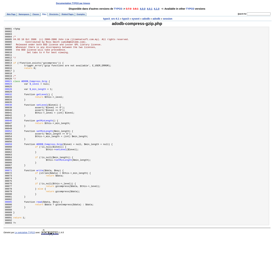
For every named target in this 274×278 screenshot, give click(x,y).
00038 (8, 120)
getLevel (41, 107)
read (39, 236)
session (167, 18)
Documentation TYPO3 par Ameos (73, 3)
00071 (8, 199)
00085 (8, 236)
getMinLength (44, 139)
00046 (8, 139)
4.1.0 (156, 8)
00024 (8, 95)
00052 (8, 152)
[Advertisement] (206, 3)
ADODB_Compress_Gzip (34, 92)
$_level (34, 95)
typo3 (125, 18)
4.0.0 (142, 8)
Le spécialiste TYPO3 (25, 272)
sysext (135, 18)
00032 (8, 107)
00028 (8, 101)
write (39, 199)
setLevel (41, 120)
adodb (146, 18)
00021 (8, 92)
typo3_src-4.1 (111, 18)
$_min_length (38, 101)
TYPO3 (118, 8)
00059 (8, 167)
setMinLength (44, 152)
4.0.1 (149, 8)
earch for (242, 14)
